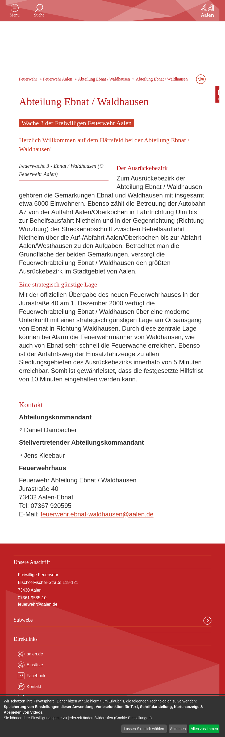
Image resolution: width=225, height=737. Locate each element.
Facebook (31, 675)
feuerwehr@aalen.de (37, 604)
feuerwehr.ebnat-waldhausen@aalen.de (97, 514)
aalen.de (30, 654)
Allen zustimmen (204, 729)
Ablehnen (178, 729)
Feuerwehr (28, 79)
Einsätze (30, 665)
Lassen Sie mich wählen (144, 729)
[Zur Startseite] (201, 11)
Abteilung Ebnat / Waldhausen (104, 79)
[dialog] (112, 716)
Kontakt (29, 686)
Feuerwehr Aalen (57, 79)
